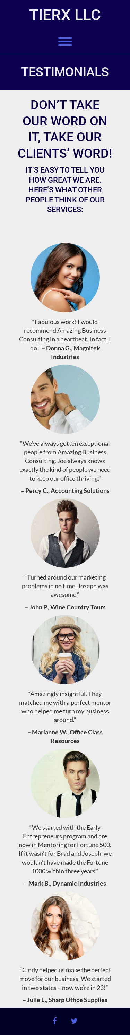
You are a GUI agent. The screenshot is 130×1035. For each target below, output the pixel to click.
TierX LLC (65, 15)
